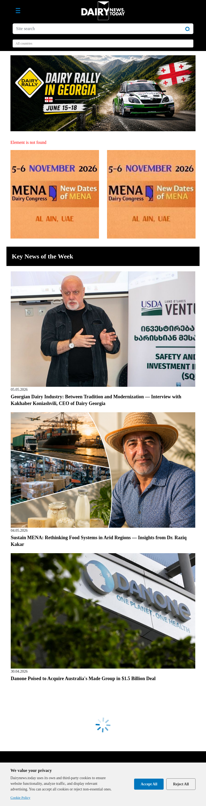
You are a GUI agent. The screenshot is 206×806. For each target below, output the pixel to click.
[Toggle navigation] (17, 10)
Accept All (149, 784)
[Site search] (103, 29)
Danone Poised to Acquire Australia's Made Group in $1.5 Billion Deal (83, 678)
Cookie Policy (20, 798)
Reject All (181, 784)
